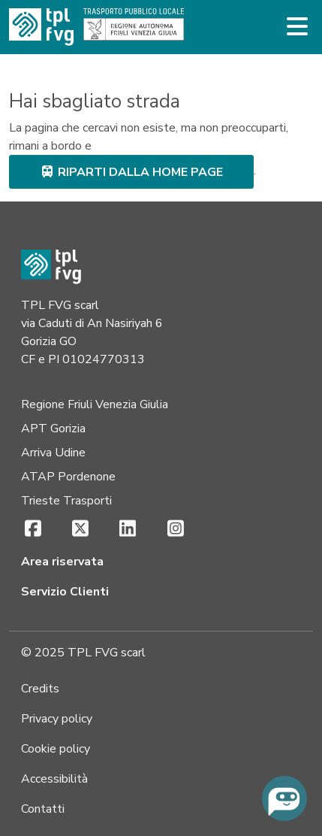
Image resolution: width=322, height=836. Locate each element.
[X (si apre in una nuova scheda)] (80, 530)
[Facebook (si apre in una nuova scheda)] (32, 530)
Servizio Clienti (65, 591)
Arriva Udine (53, 452)
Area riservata (62, 561)
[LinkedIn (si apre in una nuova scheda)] (128, 530)
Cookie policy (55, 749)
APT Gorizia (53, 428)
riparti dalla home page (131, 172)
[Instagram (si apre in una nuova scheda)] (175, 530)
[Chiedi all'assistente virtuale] (284, 798)
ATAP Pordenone (68, 476)
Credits (40, 688)
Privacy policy (56, 718)
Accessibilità (54, 779)
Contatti (43, 809)
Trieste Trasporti (66, 500)
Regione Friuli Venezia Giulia (94, 404)
